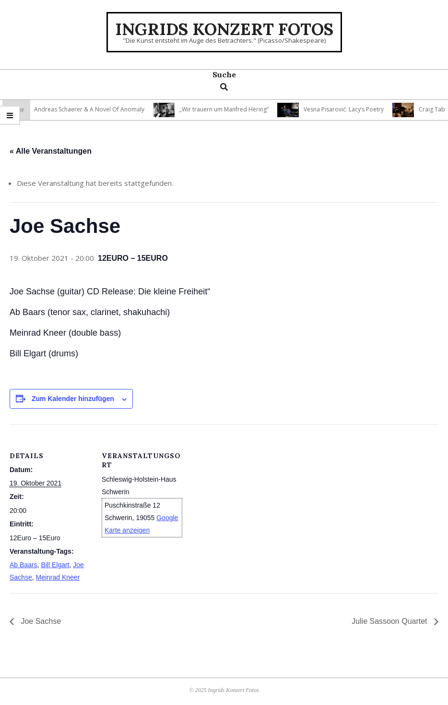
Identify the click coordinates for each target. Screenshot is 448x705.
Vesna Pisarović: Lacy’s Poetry (347, 109)
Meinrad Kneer (57, 577)
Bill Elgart (55, 565)
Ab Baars (23, 565)
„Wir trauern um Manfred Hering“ (226, 109)
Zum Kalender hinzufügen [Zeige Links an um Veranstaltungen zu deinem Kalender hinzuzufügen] (73, 398)
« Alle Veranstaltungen (51, 151)
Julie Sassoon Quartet (390, 621)
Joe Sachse (40, 621)
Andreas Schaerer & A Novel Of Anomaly (92, 109)
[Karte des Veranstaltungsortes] (244, 490)
